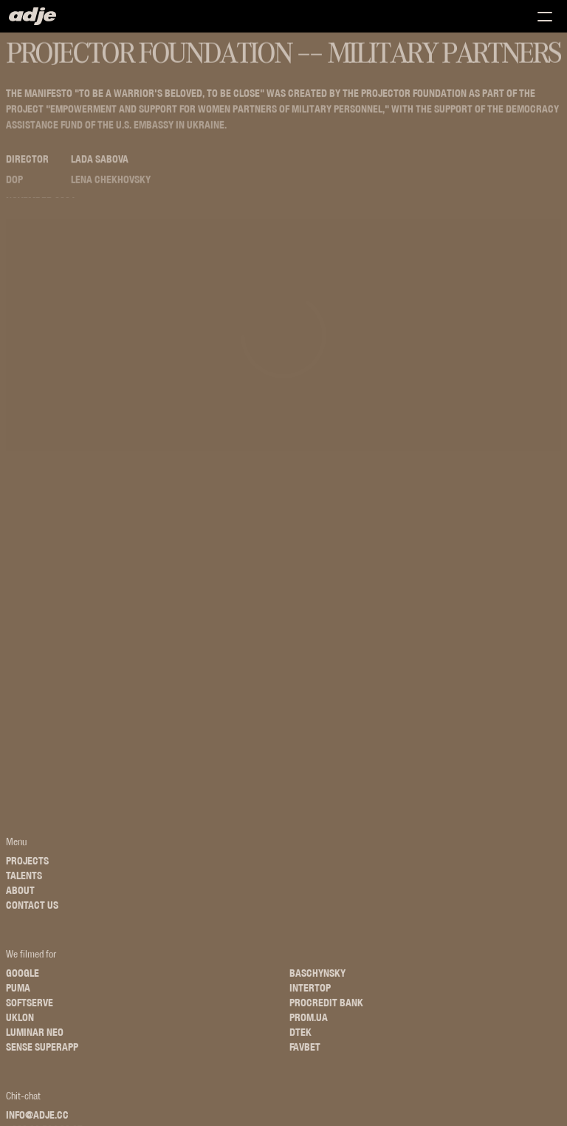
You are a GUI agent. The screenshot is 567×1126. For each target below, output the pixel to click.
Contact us (32, 911)
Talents (24, 881)
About (20, 896)
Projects (27, 867)
